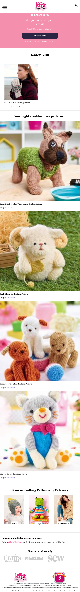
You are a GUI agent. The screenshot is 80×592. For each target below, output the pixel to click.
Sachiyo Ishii (11, 298)
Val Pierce (10, 208)
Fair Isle (21, 107)
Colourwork (14, 107)
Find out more (40, 35)
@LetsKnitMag (15, 542)
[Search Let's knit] (76, 8)
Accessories (6, 107)
